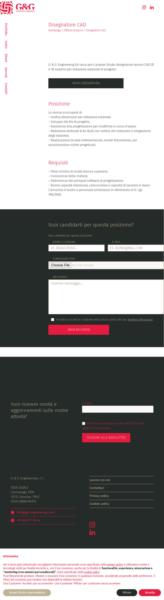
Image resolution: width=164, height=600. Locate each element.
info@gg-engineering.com (35, 512)
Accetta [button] (150, 592)
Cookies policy (99, 503)
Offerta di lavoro (73, 30)
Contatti (6, 88)
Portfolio (6, 29)
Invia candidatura (86, 83)
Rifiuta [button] (127, 592)
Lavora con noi (99, 479)
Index (6, 45)
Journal (6, 72)
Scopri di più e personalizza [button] (27, 592)
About (6, 58)
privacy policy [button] (115, 564)
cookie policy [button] (91, 572)
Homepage (54, 30)
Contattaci (96, 487)
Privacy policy (101, 427)
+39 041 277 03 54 (28, 520)
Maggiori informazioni (140, 319)
